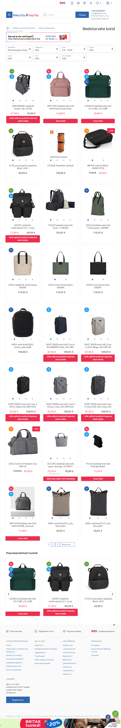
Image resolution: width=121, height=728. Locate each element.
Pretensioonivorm (13, 666)
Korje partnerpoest (43, 663)
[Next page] (67, 544)
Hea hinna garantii (14, 670)
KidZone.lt (67, 667)
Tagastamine (40, 652)
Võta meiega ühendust (44, 660)
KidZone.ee (68, 645)
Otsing (82, 14)
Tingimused (39, 656)
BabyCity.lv (67, 660)
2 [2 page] (53, 544)
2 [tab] (19, 100)
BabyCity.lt (67, 656)
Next (112, 594)
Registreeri (18, 699)
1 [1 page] (48, 544)
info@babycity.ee (98, 13)
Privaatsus (95, 645)
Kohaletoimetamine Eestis (46, 649)
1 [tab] (13, 100)
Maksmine (39, 645)
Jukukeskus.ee (69, 649)
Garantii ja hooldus (14, 655)
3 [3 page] (57, 544)
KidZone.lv (67, 674)
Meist (8, 645)
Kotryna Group (69, 652)
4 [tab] (33, 100)
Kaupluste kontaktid (14, 659)
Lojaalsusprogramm (14, 662)
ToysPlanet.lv (68, 670)
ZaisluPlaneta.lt (69, 663)
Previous (8, 594)
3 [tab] (26, 100)
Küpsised (95, 655)
